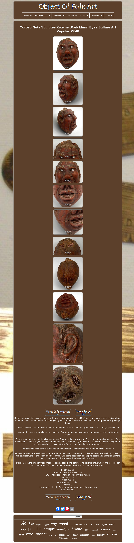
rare (29, 534)
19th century (64, 538)
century (101, 534)
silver (114, 530)
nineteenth (105, 529)
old (23, 523)
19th (21, 534)
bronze (77, 529)
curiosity (78, 525)
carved (112, 534)
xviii (97, 524)
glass (87, 530)
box (31, 524)
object (61, 534)
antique (49, 529)
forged (38, 525)
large (23, 529)
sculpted (74, 538)
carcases (89, 524)
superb (104, 525)
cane (112, 524)
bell (68, 535)
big (55, 535)
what (50, 535)
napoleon (84, 534)
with (93, 535)
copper (46, 525)
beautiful (63, 529)
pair (75, 535)
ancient (41, 534)
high (72, 525)
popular (34, 528)
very (54, 524)
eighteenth (95, 530)
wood (63, 523)
